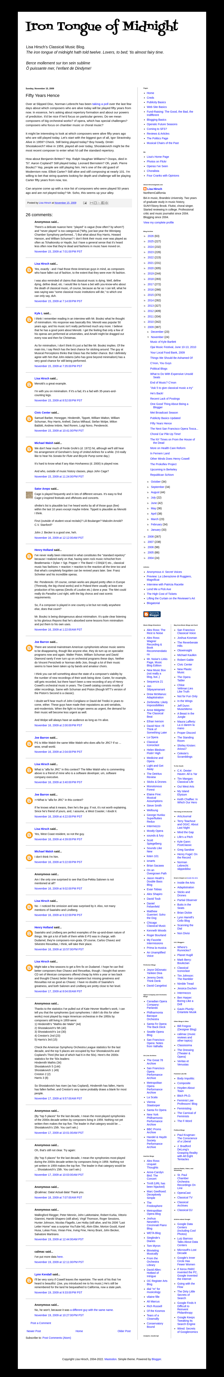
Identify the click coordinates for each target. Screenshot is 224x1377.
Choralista (153, 170)
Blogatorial (153, 603)
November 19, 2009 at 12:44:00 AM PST (59, 1239)
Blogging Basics (157, 119)
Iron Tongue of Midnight (102, 27)
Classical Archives (182, 1204)
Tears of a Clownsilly (153, 1317)
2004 (151, 558)
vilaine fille (153, 1296)
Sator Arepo (42, 488)
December (157, 331)
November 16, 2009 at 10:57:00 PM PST (59, 949)
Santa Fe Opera (157, 1110)
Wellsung (152, 810)
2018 (151, 279)
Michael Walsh (44, 443)
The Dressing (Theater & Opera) (185, 1053)
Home (79, 1331)
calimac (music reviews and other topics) (186, 1037)
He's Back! (156, 393)
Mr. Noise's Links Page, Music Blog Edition (157, 662)
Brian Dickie (184, 912)
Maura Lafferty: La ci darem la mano (186, 725)
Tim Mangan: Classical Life (185, 780)
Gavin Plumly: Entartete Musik (186, 1010)
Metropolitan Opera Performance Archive (155, 1087)
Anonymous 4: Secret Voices (164, 571)
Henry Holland (44, 549)
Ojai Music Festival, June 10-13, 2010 (173, 347)
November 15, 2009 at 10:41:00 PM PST (59, 430)
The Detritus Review (154, 775)
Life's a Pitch (185, 836)
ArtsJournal (184, 816)
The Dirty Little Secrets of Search (186, 1295)
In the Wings (185, 701)
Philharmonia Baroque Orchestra (155, 1016)
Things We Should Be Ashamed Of (171, 357)
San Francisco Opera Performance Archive (155, 1073)
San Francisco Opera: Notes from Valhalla (155, 1043)
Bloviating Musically (153, 1252)
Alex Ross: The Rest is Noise (156, 631)
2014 (151, 300)
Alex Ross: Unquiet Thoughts (153, 1164)
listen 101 (153, 856)
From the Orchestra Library (153, 1262)
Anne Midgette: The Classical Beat (156, 713)
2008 (151, 536)
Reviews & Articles (158, 133)
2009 (151, 327)
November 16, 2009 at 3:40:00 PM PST (58, 782)
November (157, 337)
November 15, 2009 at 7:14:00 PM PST (58, 301)
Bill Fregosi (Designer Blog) (186, 1027)
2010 (151, 321)
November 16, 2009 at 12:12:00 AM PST (59, 537)
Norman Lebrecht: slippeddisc (184, 865)
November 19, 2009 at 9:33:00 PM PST (58, 1292)
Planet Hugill (185, 955)
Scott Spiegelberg (154, 842)
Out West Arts (185, 786)
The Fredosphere (154, 1204)
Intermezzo (153, 826)
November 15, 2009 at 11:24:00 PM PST (59, 476)
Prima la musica (157, 947)
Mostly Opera (155, 830)
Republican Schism (162, 474)
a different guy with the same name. (92, 1309)
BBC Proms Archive (154, 1131)
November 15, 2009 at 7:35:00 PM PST (58, 366)
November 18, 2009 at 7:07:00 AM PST (58, 1197)
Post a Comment (41, 1323)
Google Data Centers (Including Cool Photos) (186, 1228)
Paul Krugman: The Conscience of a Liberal (187, 1138)
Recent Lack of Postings (165, 398)
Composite (183, 1083)
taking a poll (100, 104)
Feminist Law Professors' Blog (187, 1102)
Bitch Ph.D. (184, 1095)
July (154, 497)
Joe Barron (42, 641)
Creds (150, 97)
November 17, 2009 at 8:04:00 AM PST (58, 991)
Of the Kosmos (156, 1310)
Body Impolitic (185, 1078)
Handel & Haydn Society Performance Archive (157, 1142)
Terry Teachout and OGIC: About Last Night (187, 824)
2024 (151, 246)
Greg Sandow (185, 849)
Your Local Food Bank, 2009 (167, 352)
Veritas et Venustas (183, 1063)
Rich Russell (154, 1306)
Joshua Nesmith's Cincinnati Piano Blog (157, 1223)
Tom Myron (153, 1245)
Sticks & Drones (157, 781)
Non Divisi (183, 933)
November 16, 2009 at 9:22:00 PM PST (58, 915)
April (154, 513)
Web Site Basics (157, 106)
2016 (151, 289)
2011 (151, 316)
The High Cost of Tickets (162, 593)
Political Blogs (158, 368)
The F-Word (184, 1121)
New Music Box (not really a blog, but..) (156, 673)
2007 (151, 541)
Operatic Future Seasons (162, 124)
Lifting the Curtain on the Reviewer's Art (171, 598)
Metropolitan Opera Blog (154, 1212)
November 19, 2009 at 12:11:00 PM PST (59, 1262)
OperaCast (184, 1192)
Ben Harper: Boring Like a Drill (185, 1001)
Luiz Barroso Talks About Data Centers (187, 1242)
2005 (151, 552)
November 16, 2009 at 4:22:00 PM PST (58, 816)
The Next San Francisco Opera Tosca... (174, 428)
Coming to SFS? (157, 128)
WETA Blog (154, 1233)
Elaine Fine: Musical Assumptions (155, 798)
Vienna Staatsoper (153, 1103)
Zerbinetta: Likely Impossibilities (157, 704)
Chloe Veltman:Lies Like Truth (185, 688)
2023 (151, 252)
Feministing (184, 1108)
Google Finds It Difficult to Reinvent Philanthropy (186, 1307)
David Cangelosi (157, 985)
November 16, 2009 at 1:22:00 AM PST (58, 629)
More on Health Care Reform (168, 448)
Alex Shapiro (154, 894)
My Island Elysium (183, 793)
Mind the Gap (185, 832)
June (154, 503)
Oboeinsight (184, 650)
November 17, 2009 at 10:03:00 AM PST (59, 1174)
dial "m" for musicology (154, 1290)
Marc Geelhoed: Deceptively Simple (157, 1195)
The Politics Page (157, 138)
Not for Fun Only (187, 696)
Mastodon (111, 1359)
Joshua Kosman (187, 637)
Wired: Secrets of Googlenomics (187, 1330)
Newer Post (34, 1331)
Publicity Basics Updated (165, 418)
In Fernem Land (160, 453)
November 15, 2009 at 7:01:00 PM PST (58, 251)
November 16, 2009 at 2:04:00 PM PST (58, 751)
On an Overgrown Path (157, 871)
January (156, 529)
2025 (151, 241)
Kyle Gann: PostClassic (184, 843)
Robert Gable (185, 659)
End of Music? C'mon (163, 382)
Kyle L (39, 313)
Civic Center (43, 412)
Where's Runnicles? (184, 949)
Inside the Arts (192, 878)
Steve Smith (154, 805)
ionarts (151, 860)
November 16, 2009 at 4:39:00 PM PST (58, 839)
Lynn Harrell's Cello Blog (185, 919)
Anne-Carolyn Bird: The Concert (155, 1175)
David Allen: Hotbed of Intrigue (154, 1273)
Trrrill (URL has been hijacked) (156, 1185)
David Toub (154, 898)
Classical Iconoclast (153, 743)
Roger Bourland (156, 935)
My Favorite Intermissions (155, 941)
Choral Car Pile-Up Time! (165, 434)
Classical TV (185, 1197)
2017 (151, 284)
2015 (151, 294)
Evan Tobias (154, 889)
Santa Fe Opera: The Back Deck (157, 1025)
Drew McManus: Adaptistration (157, 696)
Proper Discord (186, 732)
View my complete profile (158, 222)
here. (60, 1256)
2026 (151, 236)
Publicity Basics (156, 102)
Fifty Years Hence (161, 423)
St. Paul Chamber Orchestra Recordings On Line (186, 1181)
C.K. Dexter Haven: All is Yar (187, 772)
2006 (151, 547)
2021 (151, 262)
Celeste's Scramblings (184, 755)
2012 (151, 311)
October (156, 481)
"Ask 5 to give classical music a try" (171, 387)
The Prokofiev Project (163, 464)
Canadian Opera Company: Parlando (157, 1005)
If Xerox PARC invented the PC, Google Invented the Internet (187, 1274)
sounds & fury (155, 835)
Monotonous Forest (154, 788)
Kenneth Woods (156, 930)
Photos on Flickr (157, 161)
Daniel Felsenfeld (153, 905)
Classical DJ (184, 1210)
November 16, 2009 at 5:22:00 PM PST (58, 862)
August (155, 492)
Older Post (124, 1331)
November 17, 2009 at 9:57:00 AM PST (58, 1098)
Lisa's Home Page (158, 156)
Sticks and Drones (183, 893)
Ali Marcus (153, 1301)
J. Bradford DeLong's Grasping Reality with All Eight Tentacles (187, 1153)
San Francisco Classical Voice (186, 631)
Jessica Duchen (187, 988)
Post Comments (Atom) (57, 1337)
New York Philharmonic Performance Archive (155, 1119)
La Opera (152, 737)
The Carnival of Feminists (186, 1114)
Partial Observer (187, 900)
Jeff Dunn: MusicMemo (184, 707)
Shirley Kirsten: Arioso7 (186, 747)
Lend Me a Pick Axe (159, 589)
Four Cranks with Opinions (163, 175)
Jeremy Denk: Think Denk (155, 979)
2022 (151, 257)
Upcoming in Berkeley (163, 469)
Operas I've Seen (157, 166)
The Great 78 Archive (155, 1062)
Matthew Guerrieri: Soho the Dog (156, 915)
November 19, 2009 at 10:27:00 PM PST (59, 1315)
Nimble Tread (185, 983)
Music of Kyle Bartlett (163, 341)
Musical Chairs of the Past (163, 143)
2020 (151, 268)
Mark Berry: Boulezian (184, 961)
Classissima (184, 1045)
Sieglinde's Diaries (153, 1239)
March (155, 519)
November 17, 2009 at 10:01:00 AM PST (59, 1132)
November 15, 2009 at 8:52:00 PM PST (58, 400)
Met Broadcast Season (164, 412)
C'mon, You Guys (160, 363)
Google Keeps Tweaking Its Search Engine (186, 1321)
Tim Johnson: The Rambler (185, 977)
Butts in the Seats (184, 906)
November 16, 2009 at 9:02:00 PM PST (58, 888)
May (154, 508)
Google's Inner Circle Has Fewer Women (186, 1261)
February (157, 524)
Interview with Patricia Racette (165, 584)
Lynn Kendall (43, 1274)
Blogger (156, 1359)
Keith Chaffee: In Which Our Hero (187, 801)
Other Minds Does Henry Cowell (169, 458)
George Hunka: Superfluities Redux (156, 818)
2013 (151, 305)
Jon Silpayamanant (156, 687)
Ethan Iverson (155, 721)
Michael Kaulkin (187, 655)
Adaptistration (185, 887)
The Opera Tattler (183, 678)
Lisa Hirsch (42, 263)
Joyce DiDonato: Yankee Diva (157, 971)
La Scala (152, 1097)
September (158, 486)
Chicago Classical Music (156, 924)
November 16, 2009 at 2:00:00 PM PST (58, 725)
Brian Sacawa (155, 865)
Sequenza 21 (155, 681)
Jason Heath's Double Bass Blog (155, 881)
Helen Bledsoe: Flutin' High (156, 751)
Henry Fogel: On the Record (187, 856)
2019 (151, 273)
